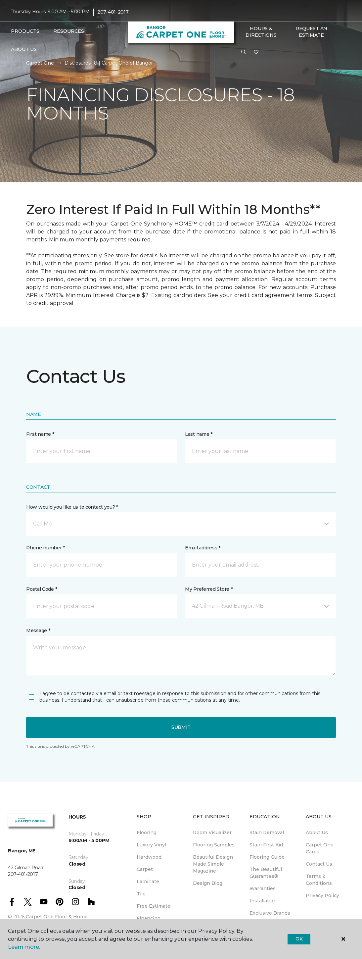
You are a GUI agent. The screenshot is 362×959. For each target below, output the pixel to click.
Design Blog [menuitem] (207, 883)
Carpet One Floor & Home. (57, 917)
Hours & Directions (261, 31)
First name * (40, 434)
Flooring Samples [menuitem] (214, 845)
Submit (181, 727)
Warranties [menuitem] (262, 888)
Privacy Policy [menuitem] (322, 895)
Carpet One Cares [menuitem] (320, 848)
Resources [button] (68, 31)
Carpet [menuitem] (145, 869)
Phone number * (45, 547)
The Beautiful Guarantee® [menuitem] (265, 872)
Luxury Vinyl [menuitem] (151, 845)
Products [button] (25, 31)
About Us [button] (24, 49)
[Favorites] (256, 52)
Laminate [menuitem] (148, 881)
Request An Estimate (311, 31)
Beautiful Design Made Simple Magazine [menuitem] (213, 864)
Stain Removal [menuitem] (266, 832)
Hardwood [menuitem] (149, 857)
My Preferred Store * (208, 589)
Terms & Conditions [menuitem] (319, 879)
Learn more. (24, 947)
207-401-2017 (113, 12)
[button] (243, 52)
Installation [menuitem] (263, 901)
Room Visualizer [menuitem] (212, 832)
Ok (298, 939)
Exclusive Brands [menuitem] (269, 913)
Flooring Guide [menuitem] (267, 857)
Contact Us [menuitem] (319, 864)
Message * (38, 630)
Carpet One (40, 63)
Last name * (198, 434)
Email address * (202, 547)
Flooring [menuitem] (147, 832)
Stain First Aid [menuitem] (266, 845)
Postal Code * (41, 589)
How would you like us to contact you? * (72, 507)
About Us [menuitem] (317, 832)
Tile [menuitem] (141, 894)
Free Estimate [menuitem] (153, 906)
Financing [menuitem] (148, 918)
